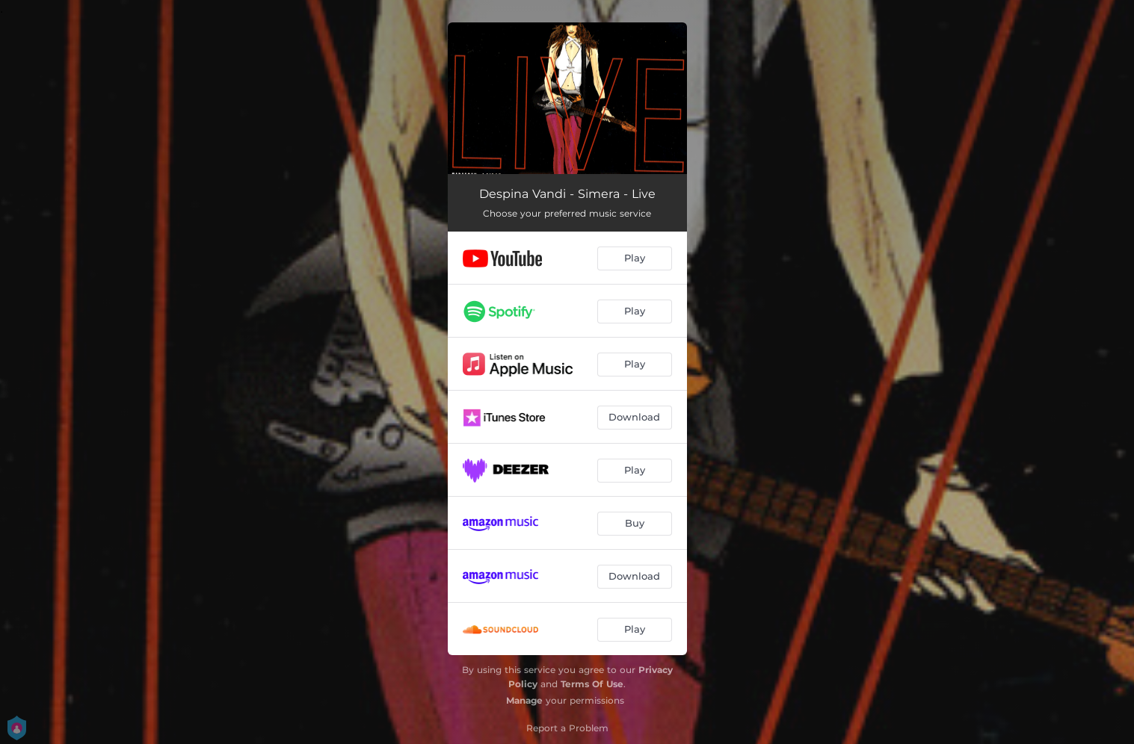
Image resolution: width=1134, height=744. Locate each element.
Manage (524, 700)
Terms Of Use (592, 683)
